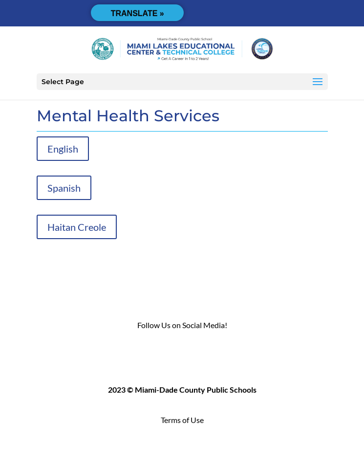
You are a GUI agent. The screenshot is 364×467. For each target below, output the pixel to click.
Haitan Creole (76, 227)
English (62, 149)
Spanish (64, 188)
